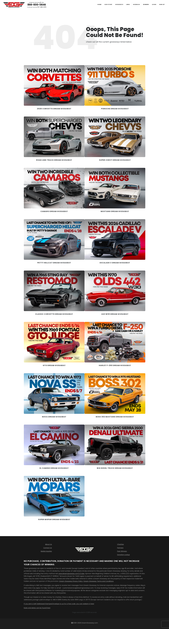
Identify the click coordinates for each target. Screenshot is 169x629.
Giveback (133, 4)
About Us (48, 544)
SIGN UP (161, 4)
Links (124, 4)
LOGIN (153, 4)
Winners (144, 4)
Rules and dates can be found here (37, 608)
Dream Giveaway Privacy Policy (71, 581)
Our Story (103, 4)
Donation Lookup (123, 555)
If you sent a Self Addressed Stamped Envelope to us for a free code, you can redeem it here (59, 604)
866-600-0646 (36, 4)
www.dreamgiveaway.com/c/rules (71, 573)
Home (93, 4)
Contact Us (47, 548)
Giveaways (114, 4)
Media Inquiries (46, 551)
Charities (120, 544)
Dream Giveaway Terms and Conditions (99, 581)
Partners (120, 548)
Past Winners (122, 551)
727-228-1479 (41, 7)
